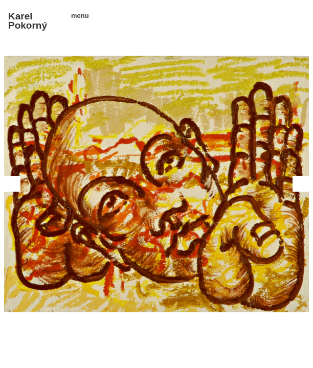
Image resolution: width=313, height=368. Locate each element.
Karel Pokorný (27, 21)
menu (76, 15)
